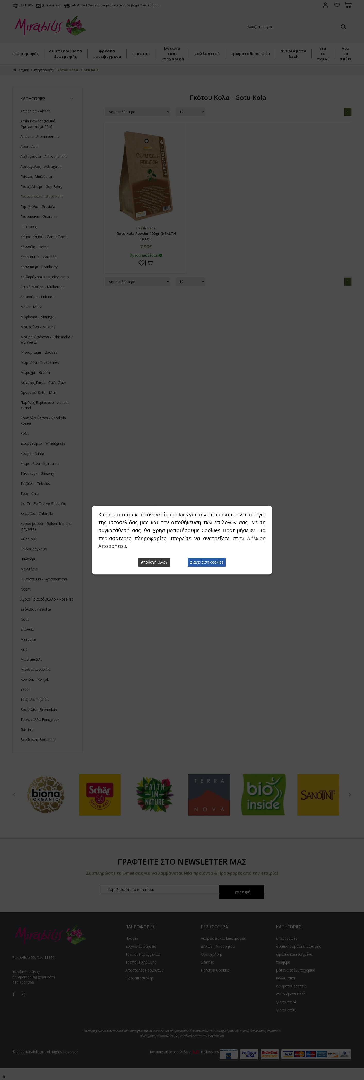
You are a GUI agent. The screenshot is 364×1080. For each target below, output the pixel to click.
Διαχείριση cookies (207, 562)
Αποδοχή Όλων (154, 562)
